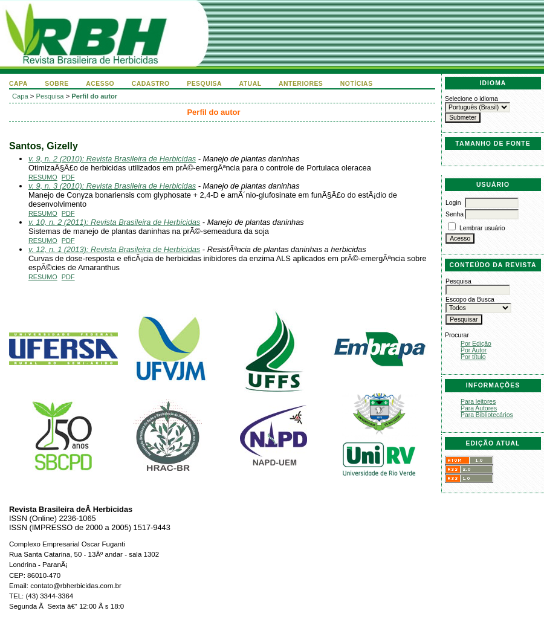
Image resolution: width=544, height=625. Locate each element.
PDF (68, 177)
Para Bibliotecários (487, 415)
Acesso (100, 83)
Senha (454, 214)
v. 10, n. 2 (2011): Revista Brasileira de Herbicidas (114, 222)
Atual (250, 83)
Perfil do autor (94, 96)
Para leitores (478, 401)
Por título (473, 357)
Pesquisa (204, 83)
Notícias (356, 83)
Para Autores (479, 408)
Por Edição (476, 343)
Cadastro (151, 83)
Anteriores (301, 83)
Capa (18, 83)
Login (453, 202)
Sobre (57, 83)
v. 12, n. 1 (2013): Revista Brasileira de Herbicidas (114, 249)
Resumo (42, 177)
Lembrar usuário (482, 228)
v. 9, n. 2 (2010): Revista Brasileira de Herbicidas (112, 158)
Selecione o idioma (471, 99)
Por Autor (474, 350)
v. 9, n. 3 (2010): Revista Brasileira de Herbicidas (112, 185)
